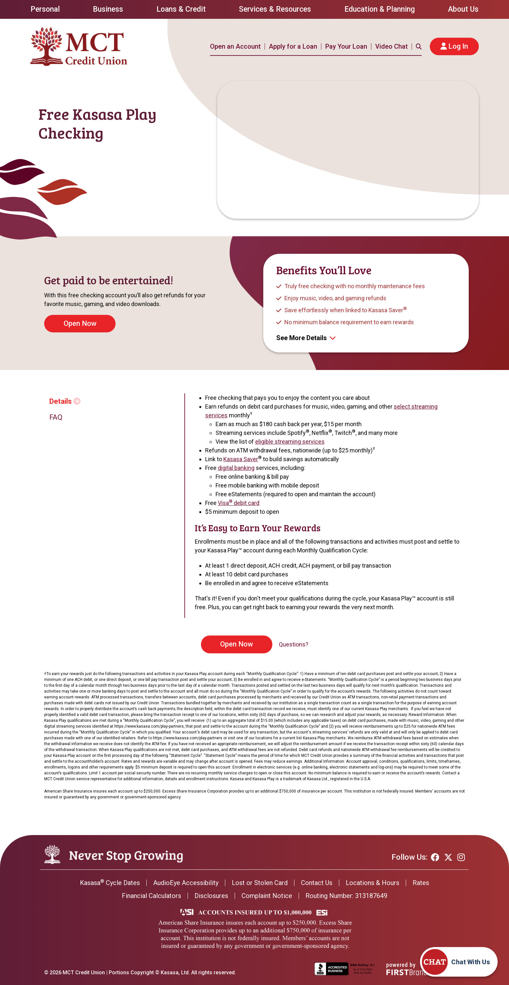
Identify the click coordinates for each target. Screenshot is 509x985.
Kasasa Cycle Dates (110, 883)
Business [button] (108, 9)
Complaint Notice (267, 896)
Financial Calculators (151, 896)
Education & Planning (379, 9)
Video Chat (391, 46)
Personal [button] (45, 9)
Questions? (293, 644)
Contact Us (316, 883)
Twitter (448, 857)
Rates (421, 883)
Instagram (461, 857)
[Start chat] (475, 968)
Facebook (435, 857)
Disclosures (211, 896)
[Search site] (419, 46)
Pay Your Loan (346, 46)
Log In (458, 46)
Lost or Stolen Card (260, 883)
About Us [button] (463, 9)
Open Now (236, 644)
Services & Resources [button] (275, 9)
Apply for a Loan (293, 46)
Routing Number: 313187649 (346, 896)
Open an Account (235, 46)
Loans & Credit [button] (181, 9)
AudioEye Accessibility (185, 883)
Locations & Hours (372, 883)
